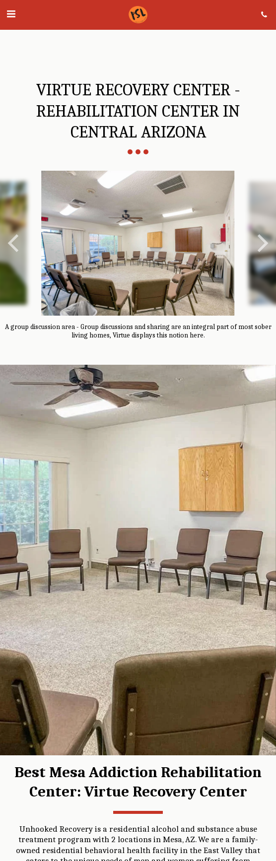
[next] (261, 243)
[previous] (15, 243)
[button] (10, 14)
